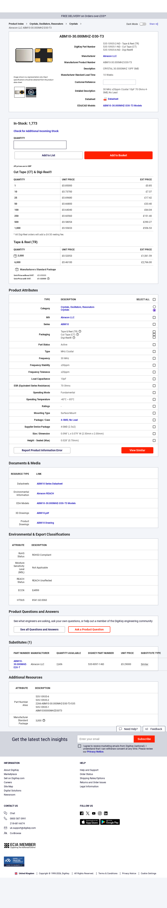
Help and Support (89, 770)
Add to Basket (118, 155)
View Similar (137, 450)
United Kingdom (24, 873)
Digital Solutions (12, 790)
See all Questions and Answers (39, 629)
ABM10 (65, 324)
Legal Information (89, 786)
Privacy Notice (95, 751)
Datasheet (110, 99)
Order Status (86, 774)
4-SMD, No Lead (69, 420)
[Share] (153, 24)
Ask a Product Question (89, 629)
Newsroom (9, 794)
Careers (8, 782)
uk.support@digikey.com (20, 828)
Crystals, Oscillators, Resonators (46, 23)
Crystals (73, 23)
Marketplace (10, 774)
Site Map (8, 786)
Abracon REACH (45, 493)
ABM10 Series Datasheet (50, 483)
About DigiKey (11, 770)
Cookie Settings (148, 873)
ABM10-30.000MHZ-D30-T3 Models (122, 105)
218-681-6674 (14, 823)
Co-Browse (12, 833)
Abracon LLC (110, 56)
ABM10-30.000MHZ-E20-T (20, 664)
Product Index (16, 23)
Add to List (48, 155)
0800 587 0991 (15, 819)
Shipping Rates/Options (92, 778)
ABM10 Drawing (45, 522)
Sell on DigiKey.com (14, 778)
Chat (9, 813)
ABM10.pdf (43, 513)
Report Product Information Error (42, 450)
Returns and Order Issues (93, 782)
